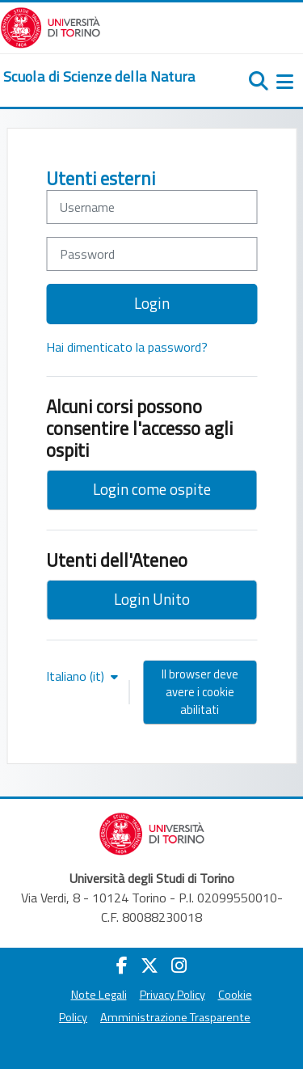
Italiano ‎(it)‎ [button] (76, 676)
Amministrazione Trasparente (175, 1017)
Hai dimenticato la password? (127, 347)
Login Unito (152, 599)
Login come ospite (152, 489)
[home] (99, 77)
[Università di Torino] (50, 26)
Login (152, 303)
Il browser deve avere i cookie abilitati (200, 692)
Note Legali (99, 995)
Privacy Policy (172, 995)
